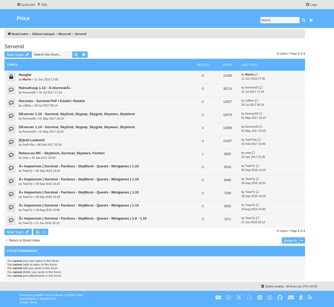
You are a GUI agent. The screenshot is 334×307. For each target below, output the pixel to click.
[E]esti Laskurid (32, 140)
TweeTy (28, 170)
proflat (29, 298)
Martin (27, 79)
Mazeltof (45, 298)
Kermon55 (29, 92)
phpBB (38, 295)
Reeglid (25, 75)
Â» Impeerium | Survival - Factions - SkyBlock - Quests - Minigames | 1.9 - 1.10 (83, 218)
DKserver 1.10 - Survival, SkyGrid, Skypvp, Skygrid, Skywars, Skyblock (77, 114)
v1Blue (27, 105)
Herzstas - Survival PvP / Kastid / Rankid (52, 101)
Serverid (14, 46)
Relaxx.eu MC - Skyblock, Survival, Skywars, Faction (62, 153)
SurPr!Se (28, 144)
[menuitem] (42, 5)
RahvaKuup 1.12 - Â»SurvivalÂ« (45, 88)
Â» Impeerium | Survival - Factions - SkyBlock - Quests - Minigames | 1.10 (79, 166)
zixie (25, 157)
